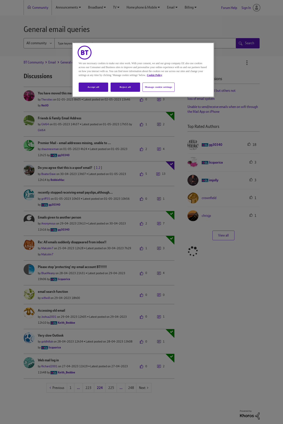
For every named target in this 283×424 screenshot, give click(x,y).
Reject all (125, 87)
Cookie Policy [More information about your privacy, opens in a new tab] (154, 75)
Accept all (93, 87)
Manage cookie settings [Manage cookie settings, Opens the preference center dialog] (158, 87)
